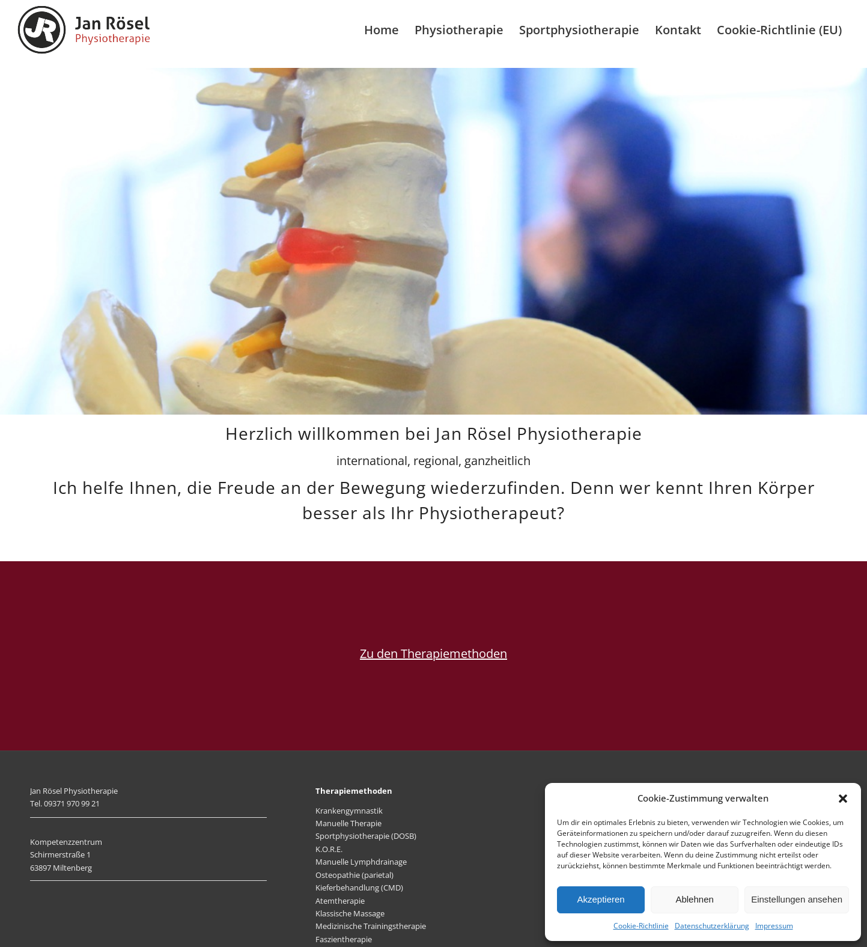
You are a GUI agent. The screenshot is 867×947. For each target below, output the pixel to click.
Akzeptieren (600, 899)
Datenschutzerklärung (712, 926)
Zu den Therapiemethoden (433, 653)
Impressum (774, 926)
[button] (843, 799)
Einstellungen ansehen (796, 899)
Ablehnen (694, 899)
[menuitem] (381, 30)
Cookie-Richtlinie (641, 926)
